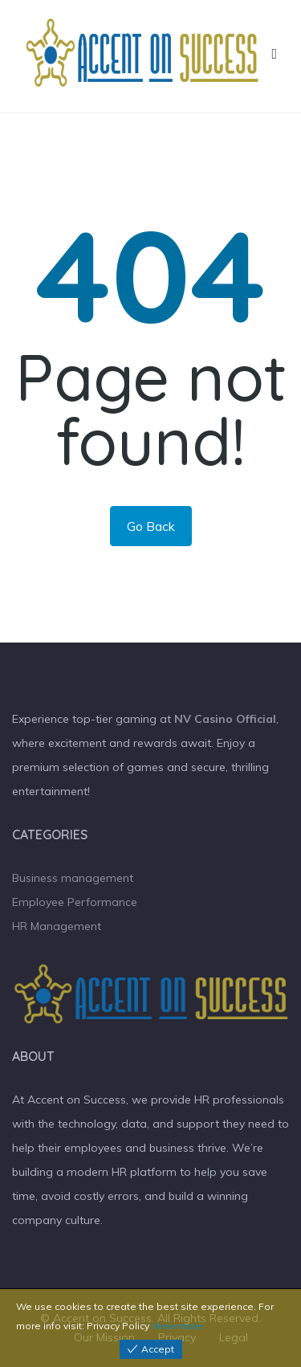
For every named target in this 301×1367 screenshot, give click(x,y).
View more (177, 1326)
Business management (72, 878)
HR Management (56, 926)
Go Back (151, 526)
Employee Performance (74, 902)
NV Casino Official (225, 719)
